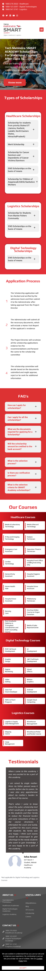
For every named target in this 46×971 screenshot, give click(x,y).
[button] (41, 29)
